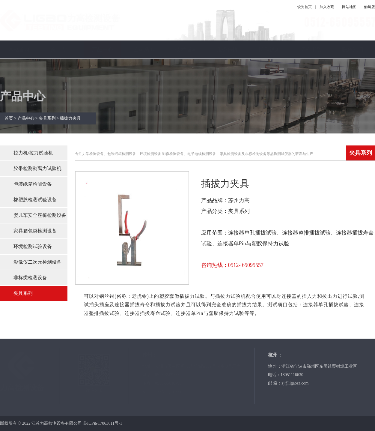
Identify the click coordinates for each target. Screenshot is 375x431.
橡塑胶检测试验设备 (35, 199)
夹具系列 (23, 293)
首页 (11, 118)
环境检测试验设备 (32, 246)
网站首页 (19, 49)
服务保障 (227, 49)
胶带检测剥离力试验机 (37, 168)
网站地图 (349, 7)
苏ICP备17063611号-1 (102, 423)
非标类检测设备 (30, 277)
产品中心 (102, 49)
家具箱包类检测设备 (35, 230)
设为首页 (304, 7)
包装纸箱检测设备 (32, 184)
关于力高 (61, 49)
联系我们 (352, 49)
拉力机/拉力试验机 (33, 152)
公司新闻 (144, 49)
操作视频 (269, 49)
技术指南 (186, 49)
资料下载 (311, 49)
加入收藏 (327, 7)
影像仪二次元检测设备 (37, 262)
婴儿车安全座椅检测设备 (39, 215)
